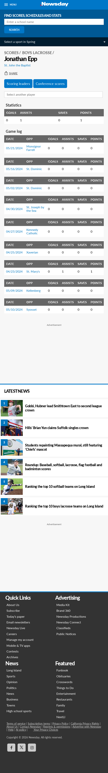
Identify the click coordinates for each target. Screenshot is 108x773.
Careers (11, 634)
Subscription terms (39, 723)
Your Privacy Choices (45, 729)
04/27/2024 (14, 231)
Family (60, 705)
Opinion (11, 682)
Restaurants (64, 699)
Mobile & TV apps (18, 645)
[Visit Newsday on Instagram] (32, 748)
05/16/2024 (14, 169)
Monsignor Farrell (33, 148)
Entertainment (66, 693)
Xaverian (32, 252)
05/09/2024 (14, 290)
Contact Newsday (30, 726)
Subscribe (13, 610)
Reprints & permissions (56, 726)
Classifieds (63, 628)
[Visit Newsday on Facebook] (11, 748)
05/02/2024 (14, 188)
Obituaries (63, 676)
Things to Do (65, 688)
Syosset (31, 309)
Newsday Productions (71, 616)
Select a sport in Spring (19, 41)
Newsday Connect (68, 622)
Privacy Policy (60, 723)
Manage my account (20, 639)
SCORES (11, 52)
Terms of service (15, 723)
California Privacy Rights (85, 723)
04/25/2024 (14, 252)
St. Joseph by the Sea (35, 208)
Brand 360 (63, 610)
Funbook (62, 670)
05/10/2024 (14, 309)
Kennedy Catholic (32, 231)
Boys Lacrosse (37, 52)
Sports (10, 676)
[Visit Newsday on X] (22, 748)
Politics (11, 688)
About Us (12, 605)
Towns (10, 705)
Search (14, 29)
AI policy (21, 729)
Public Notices (66, 634)
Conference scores (50, 83)
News (10, 693)
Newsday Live (15, 628)
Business (12, 699)
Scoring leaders (18, 83)
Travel (60, 711)
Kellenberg (33, 290)
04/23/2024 (14, 271)
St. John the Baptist (17, 65)
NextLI (60, 717)
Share (11, 73)
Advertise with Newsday (86, 726)
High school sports (19, 711)
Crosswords (64, 682)
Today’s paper (15, 616)
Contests (12, 651)
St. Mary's (33, 271)
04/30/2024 (14, 209)
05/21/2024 (14, 148)
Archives (12, 657)
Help (11, 729)
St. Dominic (34, 169)
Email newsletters (18, 622)
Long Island (13, 670)
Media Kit (63, 605)
